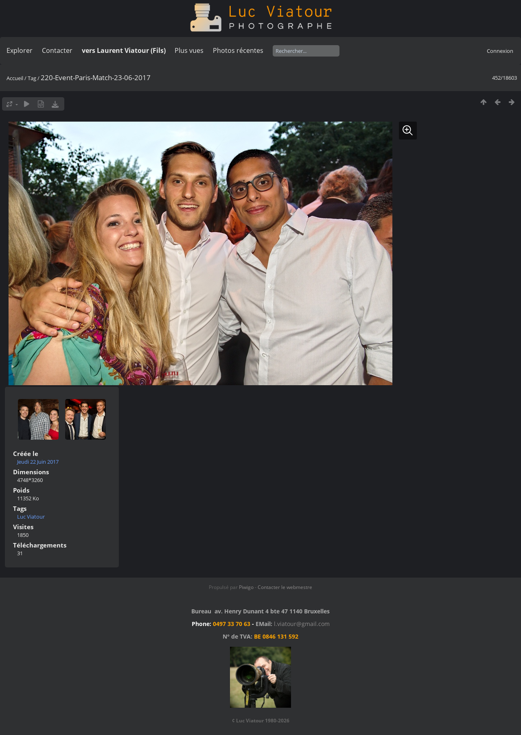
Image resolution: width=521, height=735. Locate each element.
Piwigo (246, 587)
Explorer (20, 50)
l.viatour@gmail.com (302, 624)
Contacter (57, 50)
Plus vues (189, 50)
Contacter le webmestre (285, 587)
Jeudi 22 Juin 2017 (38, 461)
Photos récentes (238, 50)
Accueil (15, 78)
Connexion (500, 51)
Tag (32, 78)
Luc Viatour (31, 516)
